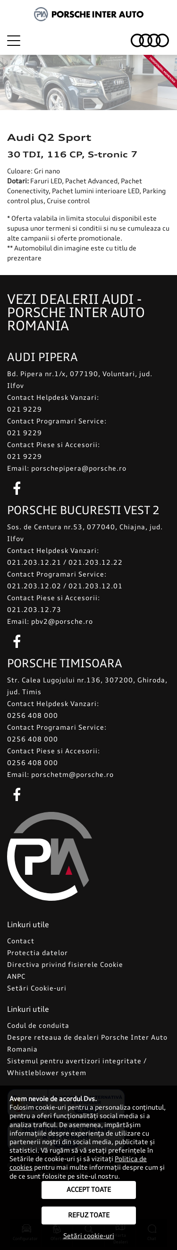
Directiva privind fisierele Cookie (65, 965)
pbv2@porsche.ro (62, 622)
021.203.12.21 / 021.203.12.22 (65, 563)
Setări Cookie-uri (37, 988)
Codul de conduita (38, 1026)
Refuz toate (89, 1215)
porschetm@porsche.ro (72, 775)
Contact (20, 941)
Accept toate (89, 1190)
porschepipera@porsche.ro (78, 469)
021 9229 (24, 409)
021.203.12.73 (34, 610)
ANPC (16, 977)
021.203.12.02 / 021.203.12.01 (65, 586)
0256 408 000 (32, 716)
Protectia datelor (37, 953)
